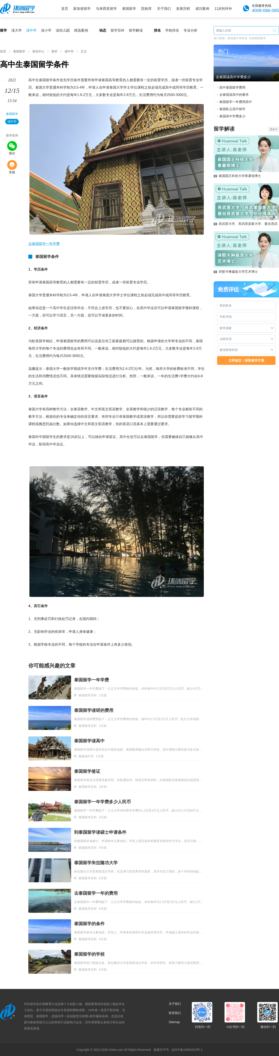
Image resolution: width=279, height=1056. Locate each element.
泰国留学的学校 (89, 954)
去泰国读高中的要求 (234, 94)
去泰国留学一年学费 (44, 244)
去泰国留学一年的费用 (96, 893)
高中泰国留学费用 (232, 87)
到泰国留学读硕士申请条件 (100, 832)
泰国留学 (129, 8)
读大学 (16, 30)
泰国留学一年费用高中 (235, 102)
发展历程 (183, 8)
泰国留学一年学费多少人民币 (102, 801)
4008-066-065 (265, 10)
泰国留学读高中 (89, 740)
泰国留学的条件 (89, 923)
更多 (273, 129)
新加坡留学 (82, 8)
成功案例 (202, 8)
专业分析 (190, 30)
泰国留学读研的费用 (93, 710)
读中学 (31, 30)
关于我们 (164, 8)
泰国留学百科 (87, 695)
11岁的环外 (223, 8)
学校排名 (172, 30)
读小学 (46, 30)
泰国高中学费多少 (232, 116)
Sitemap (174, 1022)
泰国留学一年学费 (91, 679)
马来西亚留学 (106, 8)
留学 (54, 51)
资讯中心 (38, 51)
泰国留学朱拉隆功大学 (96, 862)
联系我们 (175, 1013)
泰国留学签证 (87, 771)
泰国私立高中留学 (232, 109)
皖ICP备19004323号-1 (187, 1049)
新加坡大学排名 (237, 38)
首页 (64, 8)
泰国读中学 (86, 756)
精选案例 (81, 30)
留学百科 (117, 30)
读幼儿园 (63, 30)
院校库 (146, 8)
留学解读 (136, 30)
